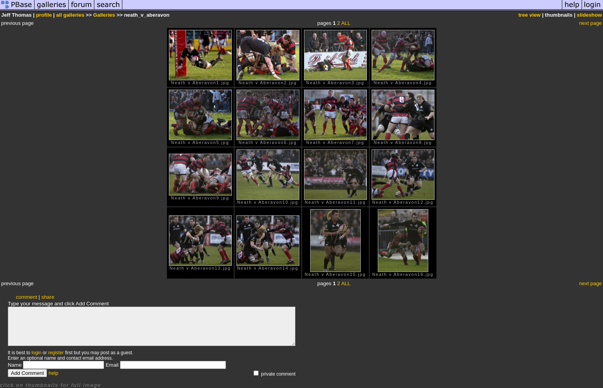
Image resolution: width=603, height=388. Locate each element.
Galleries (104, 15)
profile (44, 15)
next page (590, 23)
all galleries (70, 15)
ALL (346, 23)
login (36, 352)
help (53, 373)
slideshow (589, 15)
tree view (529, 15)
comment (26, 297)
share (48, 297)
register (56, 352)
